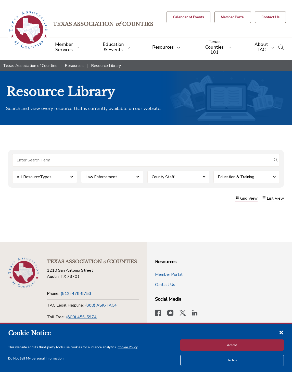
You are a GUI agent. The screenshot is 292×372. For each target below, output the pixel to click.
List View (273, 198)
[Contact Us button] (270, 17)
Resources (74, 65)
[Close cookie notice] (281, 332)
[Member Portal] (232, 17)
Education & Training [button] (236, 177)
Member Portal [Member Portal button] (169, 274)
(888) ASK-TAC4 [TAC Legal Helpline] (101, 305)
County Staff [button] (163, 177)
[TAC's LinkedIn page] (195, 313)
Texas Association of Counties (30, 65)
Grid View (246, 198)
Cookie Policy (127, 347)
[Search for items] (141, 160)
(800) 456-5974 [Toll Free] (81, 317)
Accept (232, 345)
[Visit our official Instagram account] (170, 313)
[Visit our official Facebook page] (158, 313)
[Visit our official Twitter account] (183, 313)
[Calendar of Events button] (188, 17)
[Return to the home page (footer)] (23, 272)
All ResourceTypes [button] (34, 177)
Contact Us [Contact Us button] (165, 284)
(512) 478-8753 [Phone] (76, 293)
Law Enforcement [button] (101, 177)
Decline (232, 360)
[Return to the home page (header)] (28, 30)
